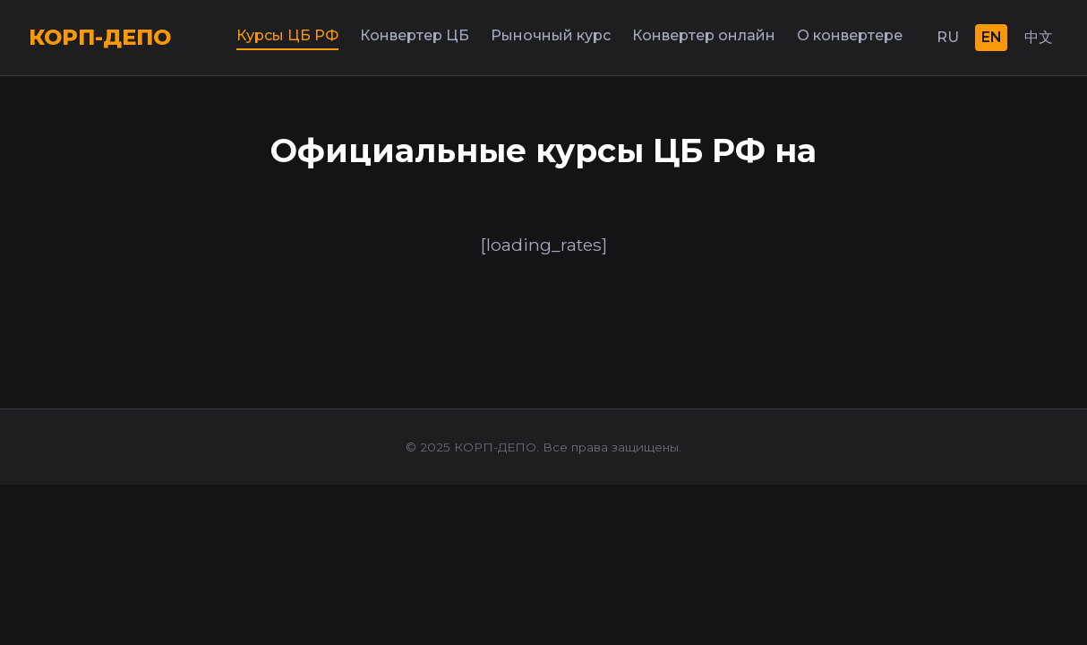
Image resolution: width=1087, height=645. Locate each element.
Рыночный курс (551, 35)
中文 (1038, 37)
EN (991, 37)
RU (948, 37)
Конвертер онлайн (703, 35)
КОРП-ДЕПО (100, 37)
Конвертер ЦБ (414, 35)
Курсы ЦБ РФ (287, 35)
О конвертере (850, 35)
